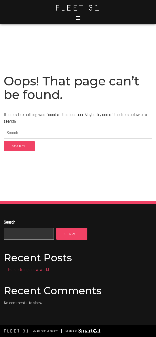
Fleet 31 (78, 8)
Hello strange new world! (29, 269)
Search (9, 222)
